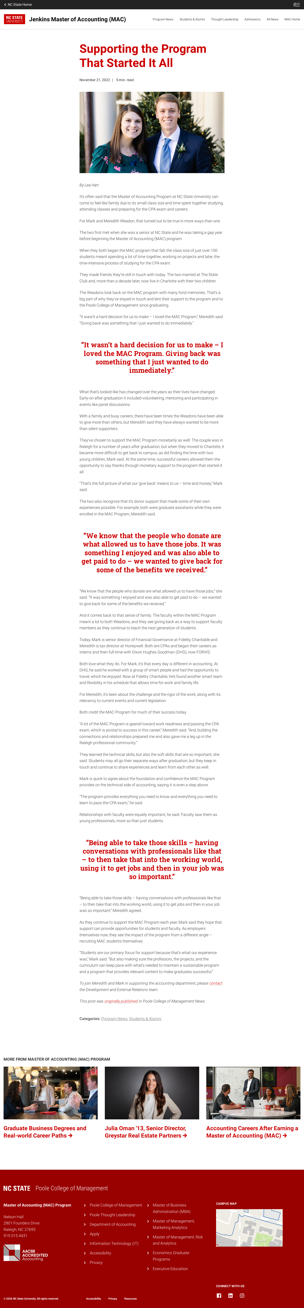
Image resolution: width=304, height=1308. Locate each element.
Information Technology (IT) (114, 1243)
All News (272, 19)
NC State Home (17, 4)
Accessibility (100, 1253)
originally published (121, 1001)
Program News (163, 19)
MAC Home (292, 19)
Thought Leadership (224, 19)
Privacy (96, 1262)
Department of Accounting (113, 1224)
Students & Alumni (192, 19)
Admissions (252, 19)
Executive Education (170, 1268)
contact (216, 983)
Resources (130, 1298)
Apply (94, 1234)
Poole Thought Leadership (112, 1214)
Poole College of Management (116, 1205)
